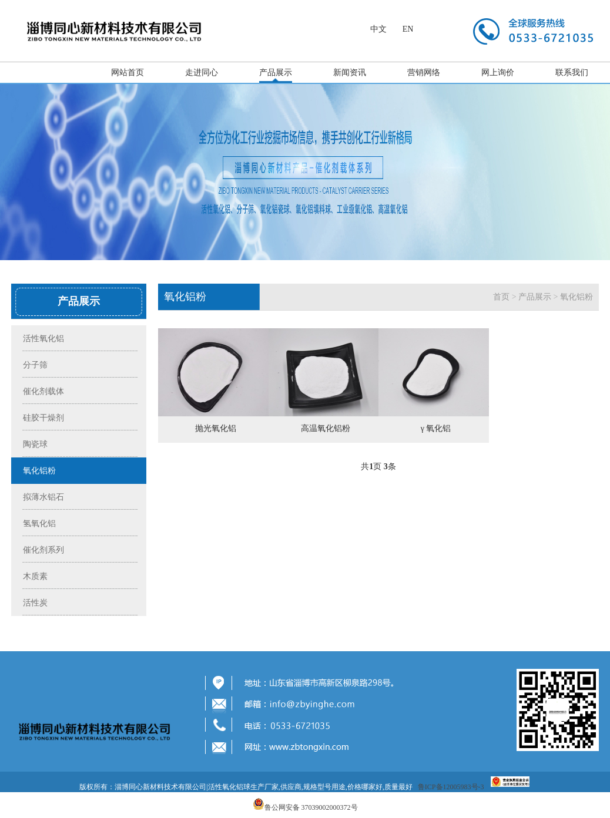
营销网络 (423, 72)
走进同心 (201, 72)
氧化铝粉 (576, 296)
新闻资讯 (349, 72)
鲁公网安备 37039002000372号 (311, 807)
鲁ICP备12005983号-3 (451, 787)
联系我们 (571, 72)
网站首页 (127, 72)
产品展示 (275, 72)
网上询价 (497, 72)
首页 (501, 296)
